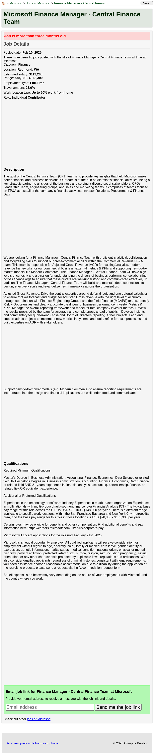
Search (147, 3)
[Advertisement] (77, 135)
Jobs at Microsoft (38, 3)
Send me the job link (118, 707)
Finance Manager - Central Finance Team (85, 3)
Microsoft (15, 3)
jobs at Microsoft (38, 719)
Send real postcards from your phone (32, 743)
